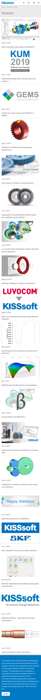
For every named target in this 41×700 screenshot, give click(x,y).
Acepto (5, 694)
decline (19, 684)
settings (13, 686)
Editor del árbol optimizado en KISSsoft (18, 47)
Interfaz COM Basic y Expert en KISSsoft (18, 283)
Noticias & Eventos (12, 7)
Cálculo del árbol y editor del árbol (16, 652)
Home (3, 7)
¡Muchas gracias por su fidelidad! (16, 519)
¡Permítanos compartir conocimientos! (18, 183)
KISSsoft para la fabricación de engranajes (19, 385)
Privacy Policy (6, 684)
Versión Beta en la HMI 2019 (13, 417)
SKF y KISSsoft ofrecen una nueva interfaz (19, 550)
